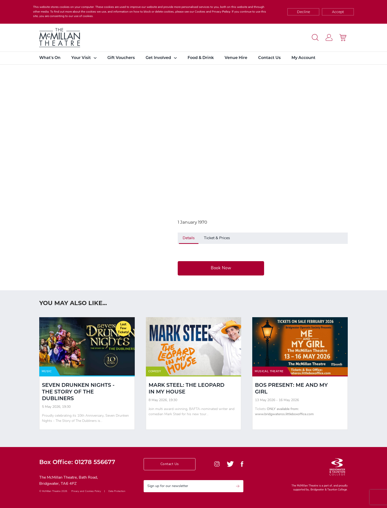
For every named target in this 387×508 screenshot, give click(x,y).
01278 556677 (95, 463)
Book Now (221, 268)
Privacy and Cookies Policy (86, 491)
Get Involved (161, 58)
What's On (49, 58)
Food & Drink (201, 58)
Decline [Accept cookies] (303, 12)
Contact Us (269, 58)
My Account (303, 58)
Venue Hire (236, 58)
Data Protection (116, 491)
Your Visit (84, 58)
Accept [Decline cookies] (338, 12)
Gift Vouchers (121, 58)
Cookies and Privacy (208, 11)
